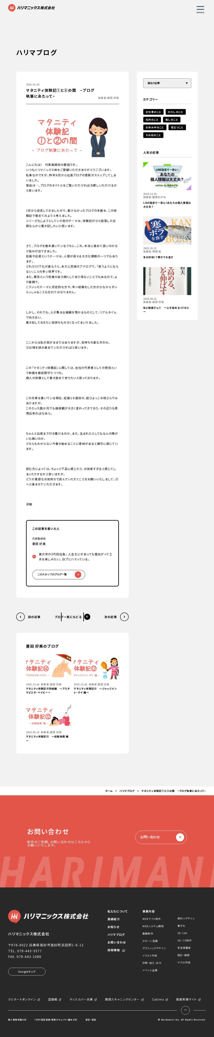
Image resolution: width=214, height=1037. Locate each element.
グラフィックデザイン (154, 948)
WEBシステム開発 (153, 926)
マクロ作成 (183, 962)
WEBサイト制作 (151, 918)
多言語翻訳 (184, 947)
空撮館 (53, 999)
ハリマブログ (127, 790)
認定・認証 (91, 1020)
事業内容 (148, 911)
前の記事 (34, 617)
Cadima (158, 999)
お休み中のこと (155, 127)
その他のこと (153, 135)
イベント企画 (150, 970)
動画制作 (147, 933)
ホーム (109, 790)
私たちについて (118, 911)
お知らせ (113, 927)
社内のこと (152, 119)
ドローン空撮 (150, 940)
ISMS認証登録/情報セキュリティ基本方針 (56, 1020)
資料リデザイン (186, 918)
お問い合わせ (161, 837)
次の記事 (110, 617)
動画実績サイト (186, 999)
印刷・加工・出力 (152, 962)
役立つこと (177, 127)
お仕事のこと (153, 112)
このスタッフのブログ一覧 (59, 574)
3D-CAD (182, 933)
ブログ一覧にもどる (68, 617)
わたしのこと (175, 112)
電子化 (181, 925)
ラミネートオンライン (22, 999)
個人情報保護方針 (17, 1020)
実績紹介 (114, 919)
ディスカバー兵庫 (81, 999)
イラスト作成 (149, 955)
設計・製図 (183, 955)
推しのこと (171, 119)
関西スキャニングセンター (122, 999)
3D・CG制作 (184, 940)
